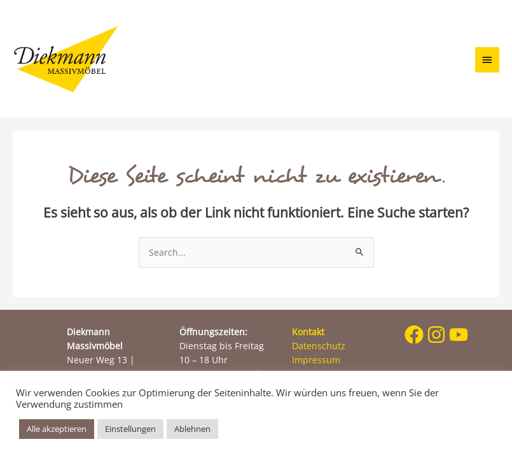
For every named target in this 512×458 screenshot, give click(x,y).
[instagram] (436, 334)
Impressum (316, 360)
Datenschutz (318, 346)
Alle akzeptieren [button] (56, 428)
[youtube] (459, 334)
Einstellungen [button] (130, 428)
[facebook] (414, 334)
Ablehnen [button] (192, 428)
